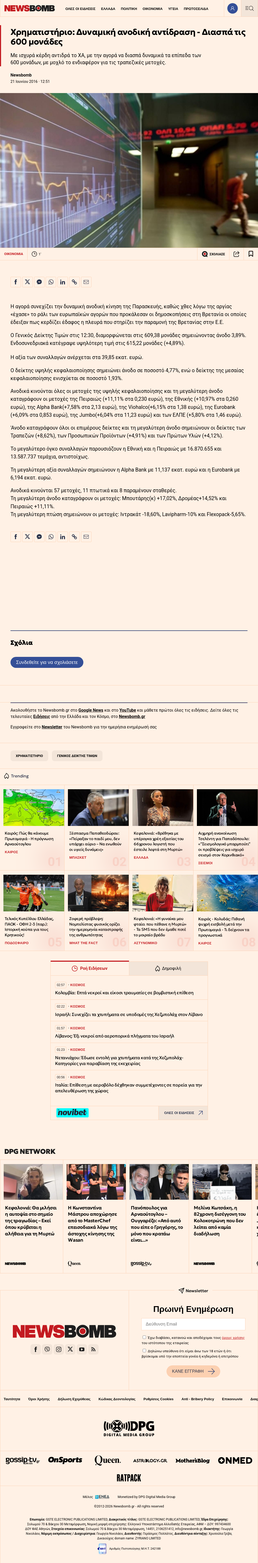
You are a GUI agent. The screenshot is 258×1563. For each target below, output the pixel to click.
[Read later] (251, 254)
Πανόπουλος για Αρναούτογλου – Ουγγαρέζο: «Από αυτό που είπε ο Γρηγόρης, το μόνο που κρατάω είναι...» (157, 1224)
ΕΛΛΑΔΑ (108, 9)
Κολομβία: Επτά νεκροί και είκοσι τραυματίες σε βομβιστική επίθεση (124, 993)
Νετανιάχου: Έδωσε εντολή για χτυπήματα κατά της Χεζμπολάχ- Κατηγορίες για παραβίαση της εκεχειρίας (119, 1060)
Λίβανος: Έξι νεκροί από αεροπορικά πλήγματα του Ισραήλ (114, 1036)
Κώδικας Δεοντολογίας (117, 1399)
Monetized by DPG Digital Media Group (146, 1497)
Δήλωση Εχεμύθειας (74, 1399)
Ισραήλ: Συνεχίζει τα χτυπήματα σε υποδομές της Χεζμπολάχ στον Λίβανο (129, 1014)
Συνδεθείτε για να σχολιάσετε (47, 662)
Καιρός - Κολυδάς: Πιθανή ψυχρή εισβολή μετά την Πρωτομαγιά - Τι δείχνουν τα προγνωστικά (223, 927)
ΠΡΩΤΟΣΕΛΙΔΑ (196, 9)
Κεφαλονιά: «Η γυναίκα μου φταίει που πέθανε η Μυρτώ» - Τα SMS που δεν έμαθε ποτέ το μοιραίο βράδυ (160, 926)
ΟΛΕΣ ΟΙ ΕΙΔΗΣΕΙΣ (80, 9)
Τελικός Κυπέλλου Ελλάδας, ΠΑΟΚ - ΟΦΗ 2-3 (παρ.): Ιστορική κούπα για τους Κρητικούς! (29, 926)
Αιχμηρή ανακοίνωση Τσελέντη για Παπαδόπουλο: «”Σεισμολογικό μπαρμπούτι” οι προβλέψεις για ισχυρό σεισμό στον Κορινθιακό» (224, 844)
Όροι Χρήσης (39, 1399)
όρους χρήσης (233, 1337)
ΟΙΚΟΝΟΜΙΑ (153, 9)
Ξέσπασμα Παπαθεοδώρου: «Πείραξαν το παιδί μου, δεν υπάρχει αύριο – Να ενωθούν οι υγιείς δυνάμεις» (95, 841)
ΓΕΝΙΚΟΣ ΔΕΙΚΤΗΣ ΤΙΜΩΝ (77, 756)
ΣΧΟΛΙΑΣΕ (213, 254)
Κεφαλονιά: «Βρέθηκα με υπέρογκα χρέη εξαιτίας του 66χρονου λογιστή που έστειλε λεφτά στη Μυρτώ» (159, 841)
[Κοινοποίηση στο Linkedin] (62, 282)
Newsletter (52, 726)
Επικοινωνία (232, 1399)
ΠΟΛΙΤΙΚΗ (129, 9)
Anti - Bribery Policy (197, 1399)
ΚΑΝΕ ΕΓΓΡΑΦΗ (193, 1371)
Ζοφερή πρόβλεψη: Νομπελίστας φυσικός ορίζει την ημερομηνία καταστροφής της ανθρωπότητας (96, 926)
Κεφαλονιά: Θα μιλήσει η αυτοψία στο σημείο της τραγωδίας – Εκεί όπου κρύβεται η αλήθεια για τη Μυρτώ (31, 1221)
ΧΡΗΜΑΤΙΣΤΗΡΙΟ (29, 756)
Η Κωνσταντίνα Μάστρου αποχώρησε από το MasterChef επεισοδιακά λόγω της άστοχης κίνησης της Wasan (92, 1224)
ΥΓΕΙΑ (173, 9)
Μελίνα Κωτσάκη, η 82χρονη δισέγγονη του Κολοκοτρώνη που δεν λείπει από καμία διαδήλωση (220, 1221)
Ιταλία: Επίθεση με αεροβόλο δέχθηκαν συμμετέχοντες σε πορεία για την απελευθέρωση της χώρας (128, 1088)
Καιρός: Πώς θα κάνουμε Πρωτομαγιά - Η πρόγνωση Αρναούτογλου (29, 838)
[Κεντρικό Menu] (249, 8)
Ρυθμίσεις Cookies (158, 1399)
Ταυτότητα (12, 1399)
